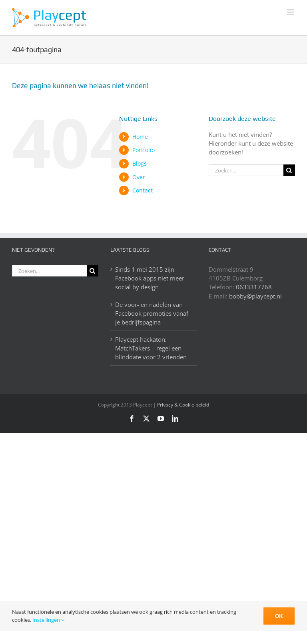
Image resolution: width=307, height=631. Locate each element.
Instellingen (48, 619)
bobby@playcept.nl (255, 296)
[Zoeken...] (246, 170)
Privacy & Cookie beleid (183, 404)
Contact (142, 190)
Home (140, 136)
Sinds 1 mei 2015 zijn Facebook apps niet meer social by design (149, 278)
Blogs (139, 163)
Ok (279, 616)
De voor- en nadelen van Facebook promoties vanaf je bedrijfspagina (151, 313)
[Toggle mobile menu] (291, 12)
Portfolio (143, 150)
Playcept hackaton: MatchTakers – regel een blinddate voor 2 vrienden (151, 348)
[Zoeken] (289, 170)
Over (138, 177)
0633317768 (254, 287)
